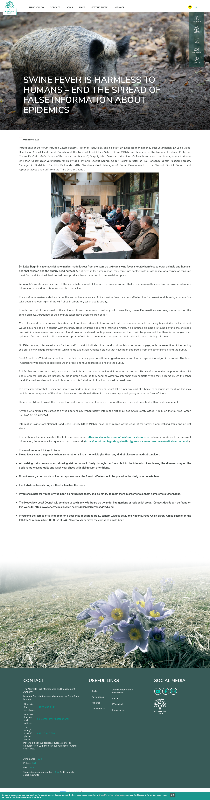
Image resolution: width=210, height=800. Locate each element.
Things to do (36, 7)
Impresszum (118, 710)
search (197, 60)
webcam (197, 19)
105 (32, 767)
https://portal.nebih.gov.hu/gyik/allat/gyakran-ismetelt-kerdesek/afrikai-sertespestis (137, 441)
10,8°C (197, 29)
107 (34, 763)
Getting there (99, 7)
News (69, 7)
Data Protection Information (112, 795)
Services (55, 7)
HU (195, 7)
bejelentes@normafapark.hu (53, 718)
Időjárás (96, 702)
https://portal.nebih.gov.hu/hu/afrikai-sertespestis (118, 437)
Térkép (95, 691)
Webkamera (98, 708)
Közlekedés (98, 697)
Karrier (115, 698)
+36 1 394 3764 (46, 733)
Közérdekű (117, 704)
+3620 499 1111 (46, 707)
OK (172, 795)
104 (39, 759)
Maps (82, 7)
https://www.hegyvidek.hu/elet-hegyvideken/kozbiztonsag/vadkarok (74, 507)
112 (57, 772)
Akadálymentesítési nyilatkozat (122, 691)
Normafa (119, 7)
